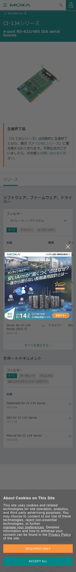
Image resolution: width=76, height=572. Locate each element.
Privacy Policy (59, 534)
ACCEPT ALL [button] (38, 561)
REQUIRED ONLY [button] (38, 548)
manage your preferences (23, 527)
